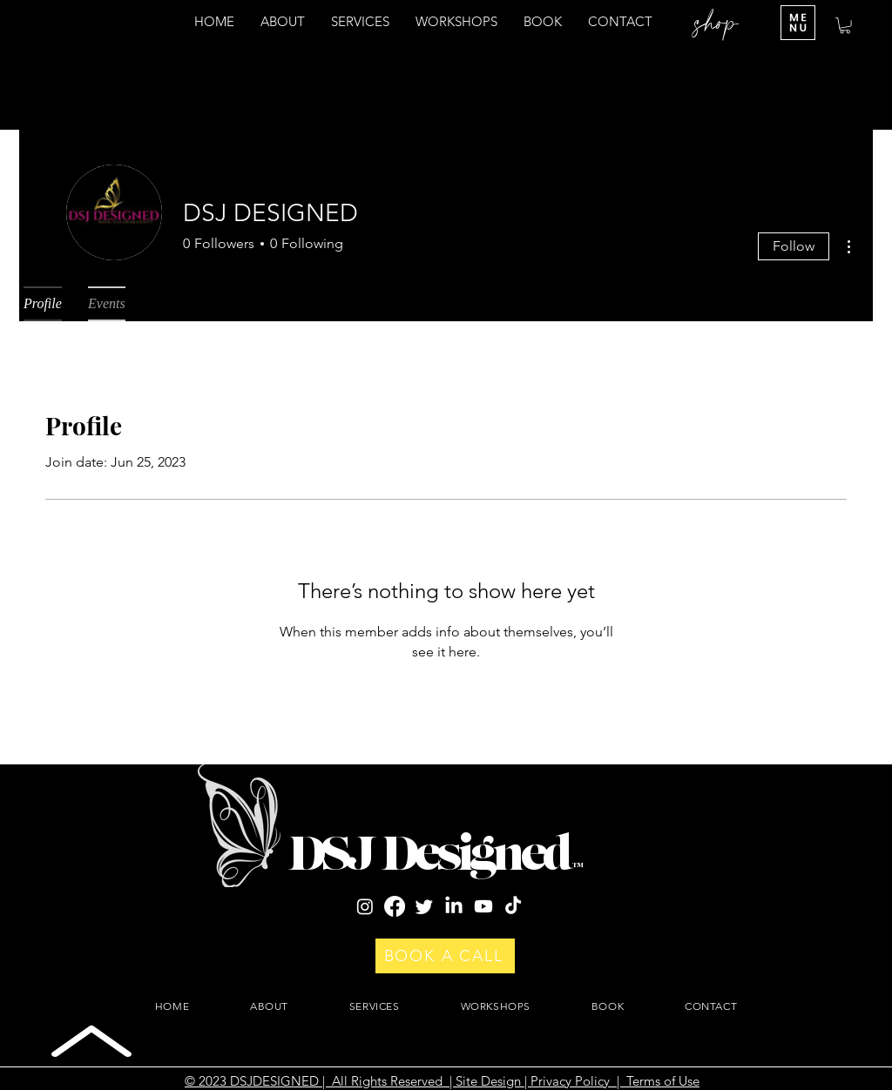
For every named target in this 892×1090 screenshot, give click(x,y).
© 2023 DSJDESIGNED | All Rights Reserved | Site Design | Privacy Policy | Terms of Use (442, 1081)
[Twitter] (424, 906)
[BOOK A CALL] (445, 956)
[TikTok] (513, 906)
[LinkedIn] (453, 906)
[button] (845, 25)
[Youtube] (483, 906)
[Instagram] (365, 906)
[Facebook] (394, 906)
